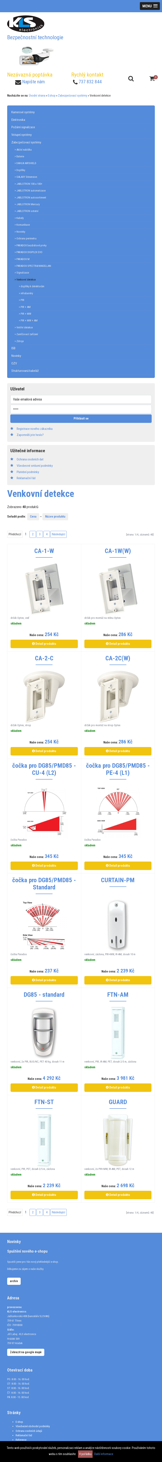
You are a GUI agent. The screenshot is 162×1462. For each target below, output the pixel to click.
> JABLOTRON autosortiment (30, 197)
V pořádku (85, 1454)
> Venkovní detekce (25, 279)
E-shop (19, 1421)
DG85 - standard (44, 994)
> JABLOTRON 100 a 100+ (28, 183)
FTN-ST (44, 1102)
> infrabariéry (26, 293)
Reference (21, 1439)
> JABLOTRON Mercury (27, 204)
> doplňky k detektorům (31, 286)
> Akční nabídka (23, 149)
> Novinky (20, 231)
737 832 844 (90, 81)
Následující (58, 534)
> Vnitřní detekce (24, 327)
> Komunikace (22, 224)
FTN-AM (117, 994)
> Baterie (19, 156)
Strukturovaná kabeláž (25, 371)
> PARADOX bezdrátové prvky (30, 245)
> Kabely (19, 218)
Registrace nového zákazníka (35, 429)
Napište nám (33, 81)
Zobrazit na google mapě (26, 1352)
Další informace (103, 1454)
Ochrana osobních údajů (29, 1430)
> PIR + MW (25, 313)
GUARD (118, 1102)
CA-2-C (44, 658)
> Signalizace (22, 272)
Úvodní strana (37, 95)
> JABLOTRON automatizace (30, 190)
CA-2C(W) (117, 658)
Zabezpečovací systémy (72, 95)
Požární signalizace (23, 127)
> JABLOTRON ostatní (26, 211)
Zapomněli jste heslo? (30, 435)
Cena (33, 516)
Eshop (51, 95)
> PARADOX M (22, 259)
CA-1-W (44, 550)
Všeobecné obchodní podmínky (33, 1426)
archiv (14, 1281)
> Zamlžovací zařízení (26, 334)
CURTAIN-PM (118, 880)
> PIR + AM (25, 307)
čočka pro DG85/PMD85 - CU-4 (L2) (44, 769)
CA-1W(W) (118, 550)
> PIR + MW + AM (28, 320)
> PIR (21, 300)
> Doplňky (20, 170)
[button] (150, 6)
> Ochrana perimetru (25, 238)
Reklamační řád (24, 1435)
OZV (14, 363)
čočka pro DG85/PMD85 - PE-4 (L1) (118, 769)
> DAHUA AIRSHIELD (25, 163)
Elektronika (18, 120)
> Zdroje (19, 341)
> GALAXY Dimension (26, 176)
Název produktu (55, 516)
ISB (13, 348)
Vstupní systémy (21, 135)
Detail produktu (44, 644)
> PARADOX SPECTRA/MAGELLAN (33, 265)
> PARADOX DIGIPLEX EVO (28, 252)
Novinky (16, 356)
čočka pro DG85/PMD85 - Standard (44, 884)
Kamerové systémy (23, 112)
